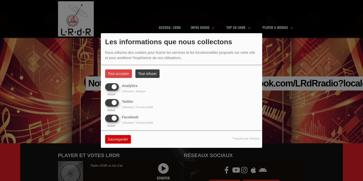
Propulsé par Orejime (246, 138)
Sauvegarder (118, 139)
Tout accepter (118, 74)
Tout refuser (147, 74)
